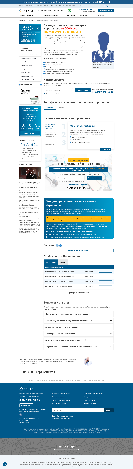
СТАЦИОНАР (50, 107)
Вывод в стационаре (27, 76)
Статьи (61, 5)
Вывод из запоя (25, 69)
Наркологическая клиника (61, 393)
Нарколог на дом (90, 403)
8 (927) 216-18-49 (103, 2)
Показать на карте (66, 447)
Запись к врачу (26, 405)
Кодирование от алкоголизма (94, 397)
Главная (22, 20)
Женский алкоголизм (27, 62)
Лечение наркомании (59, 397)
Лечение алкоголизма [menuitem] (50, 15)
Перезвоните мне (106, 10)
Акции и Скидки (70, 5)
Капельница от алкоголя (28, 79)
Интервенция (30, 5)
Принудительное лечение (28, 58)
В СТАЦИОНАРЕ (51, 262)
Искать (109, 410)
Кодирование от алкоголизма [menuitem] (77, 15)
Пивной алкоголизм (26, 65)
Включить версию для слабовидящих (31, 393)
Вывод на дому (25, 72)
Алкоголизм (31, 20)
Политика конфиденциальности (29, 418)
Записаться (105, 149)
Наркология (100, 15)
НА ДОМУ (61, 108)
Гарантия (54, 5)
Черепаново (109, 6)
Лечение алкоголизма (26, 49)
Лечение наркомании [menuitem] (26, 15)
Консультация (83, 90)
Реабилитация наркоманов (61, 400)
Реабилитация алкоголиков (29, 54)
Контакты (80, 5)
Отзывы (46, 5)
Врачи (21, 5)
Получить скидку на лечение (78, 250)
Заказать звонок (94, 178)
